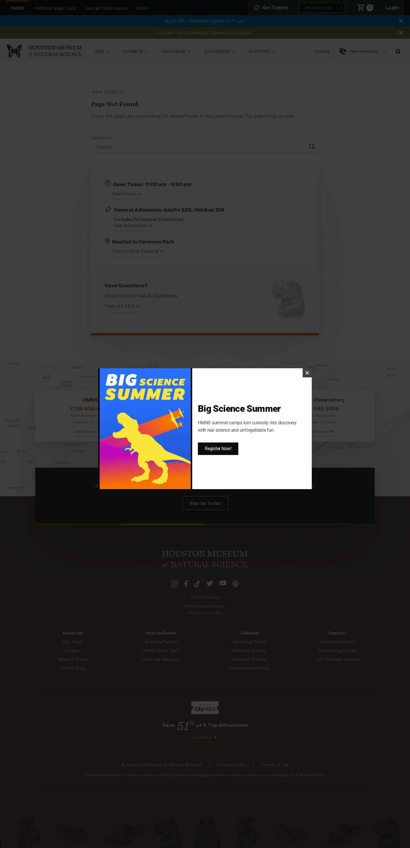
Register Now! (218, 448)
